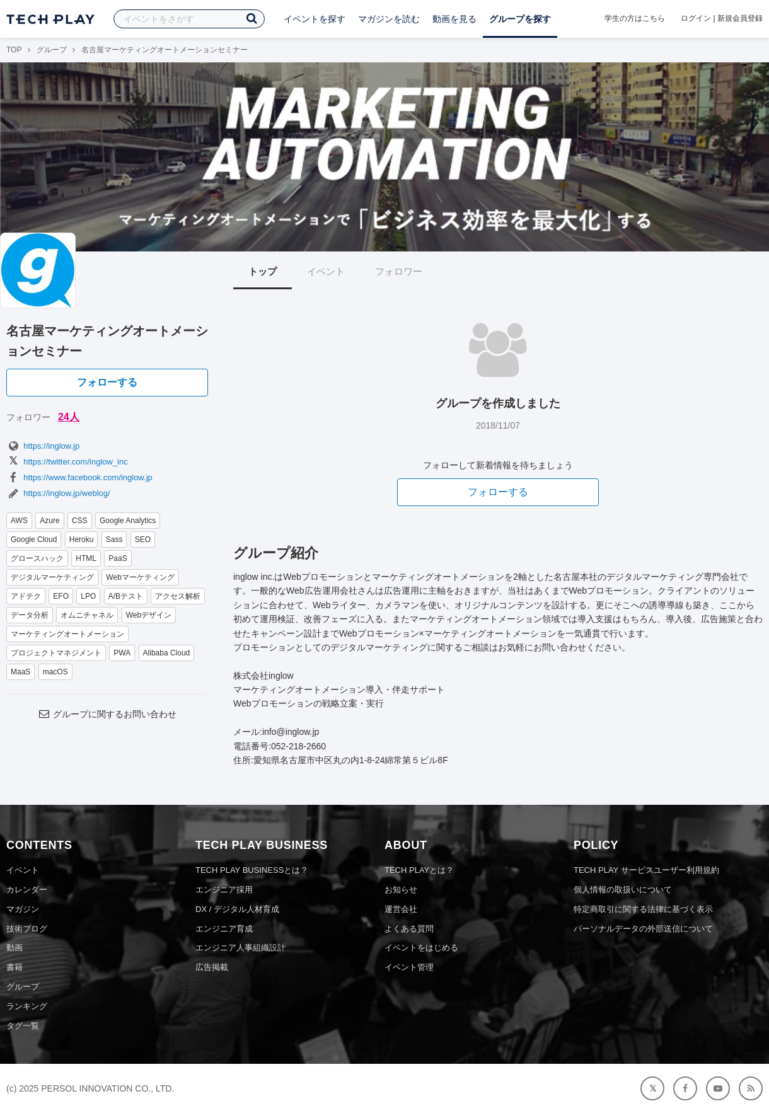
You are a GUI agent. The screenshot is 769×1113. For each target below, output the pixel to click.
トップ (262, 271)
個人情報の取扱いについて (623, 889)
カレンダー (26, 889)
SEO (143, 539)
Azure (49, 520)
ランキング (26, 1006)
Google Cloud (34, 539)
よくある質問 (409, 928)
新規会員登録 (740, 18)
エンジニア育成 (224, 928)
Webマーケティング (140, 577)
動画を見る (454, 19)
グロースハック (37, 558)
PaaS (117, 558)
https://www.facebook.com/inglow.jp (79, 477)
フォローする (107, 382)
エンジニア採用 (224, 889)
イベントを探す (314, 19)
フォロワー (398, 271)
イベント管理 (409, 967)
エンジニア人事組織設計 (240, 947)
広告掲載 (211, 967)
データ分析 (30, 615)
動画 (14, 947)
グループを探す (520, 19)
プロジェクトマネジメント (56, 653)
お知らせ (400, 889)
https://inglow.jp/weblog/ (58, 493)
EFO (61, 596)
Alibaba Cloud (166, 653)
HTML (86, 558)
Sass (114, 539)
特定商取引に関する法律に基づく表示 (643, 909)
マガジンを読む (389, 19)
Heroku (81, 539)
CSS (80, 520)
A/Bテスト (125, 596)
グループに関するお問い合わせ (107, 714)
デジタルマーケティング (52, 577)
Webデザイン (148, 615)
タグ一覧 (22, 1025)
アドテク (26, 596)
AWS (19, 520)
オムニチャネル (87, 615)
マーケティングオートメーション (67, 634)
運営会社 (400, 909)
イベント (326, 271)
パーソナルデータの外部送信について (643, 928)
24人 (68, 417)
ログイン (696, 18)
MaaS (20, 671)
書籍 (14, 967)
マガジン (22, 909)
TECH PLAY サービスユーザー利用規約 (646, 870)
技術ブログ (26, 928)
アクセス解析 (177, 596)
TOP (13, 49)
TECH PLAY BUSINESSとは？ (251, 870)
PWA (121, 653)
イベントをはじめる (421, 947)
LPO (88, 596)
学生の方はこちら (634, 18)
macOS (55, 671)
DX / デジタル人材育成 (237, 909)
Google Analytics (128, 520)
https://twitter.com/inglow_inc (67, 461)
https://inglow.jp (42, 446)
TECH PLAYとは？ (419, 870)
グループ (52, 49)
